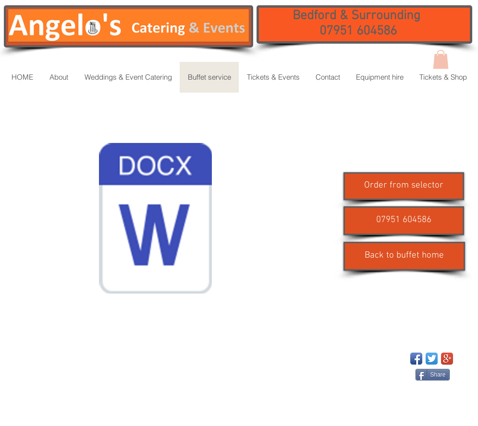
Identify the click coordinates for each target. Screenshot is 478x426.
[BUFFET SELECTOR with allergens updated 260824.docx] (155, 219)
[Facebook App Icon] (416, 359)
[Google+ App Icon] (447, 359)
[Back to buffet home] (404, 256)
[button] (403, 220)
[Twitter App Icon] (432, 359)
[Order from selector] (403, 186)
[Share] (433, 374)
